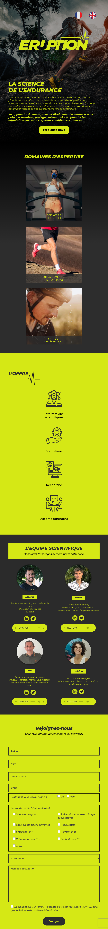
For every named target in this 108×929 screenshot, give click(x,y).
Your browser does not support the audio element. (29, 628)
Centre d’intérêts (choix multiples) (30, 808)
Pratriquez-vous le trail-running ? (30, 797)
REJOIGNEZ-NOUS (54, 130)
